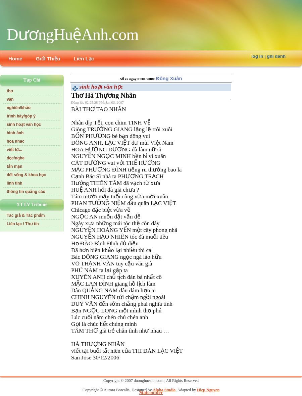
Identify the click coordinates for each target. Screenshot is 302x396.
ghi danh (276, 56)
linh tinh (14, 183)
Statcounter (151, 392)
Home (15, 58)
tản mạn (14, 166)
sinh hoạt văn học (24, 124)
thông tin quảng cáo (26, 191)
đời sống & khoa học (26, 174)
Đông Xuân (169, 78)
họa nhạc (15, 141)
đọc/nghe (15, 158)
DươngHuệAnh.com (73, 34)
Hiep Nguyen (208, 390)
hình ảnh (15, 133)
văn (10, 99)
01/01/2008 (145, 79)
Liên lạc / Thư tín (23, 223)
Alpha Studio (164, 390)
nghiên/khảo (19, 107)
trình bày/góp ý (21, 116)
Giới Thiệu (48, 58)
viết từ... (14, 149)
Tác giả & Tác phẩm (26, 215)
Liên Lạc (84, 58)
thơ (10, 91)
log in (257, 56)
